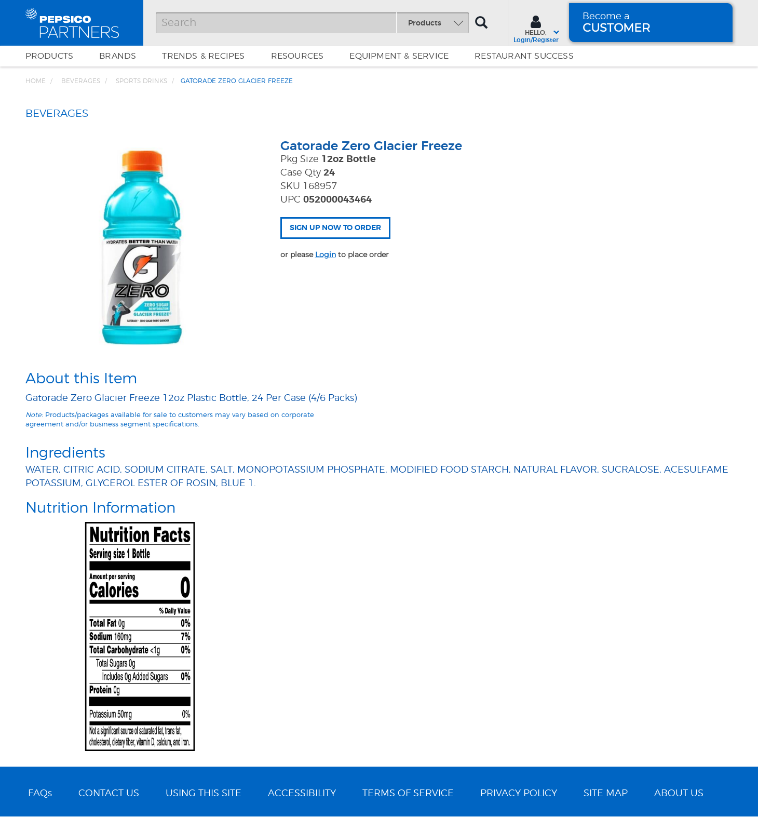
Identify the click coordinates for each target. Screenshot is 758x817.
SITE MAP (606, 793)
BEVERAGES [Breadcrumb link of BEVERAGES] (80, 81)
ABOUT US (678, 793)
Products (49, 56)
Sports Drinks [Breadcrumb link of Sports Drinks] (141, 81)
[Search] (312, 22)
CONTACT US (108, 793)
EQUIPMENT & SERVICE (399, 56)
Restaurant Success (524, 56)
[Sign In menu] (536, 28)
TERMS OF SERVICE (408, 793)
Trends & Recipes (203, 56)
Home (35, 81)
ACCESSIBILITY (302, 793)
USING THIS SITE (203, 793)
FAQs (40, 793)
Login (325, 254)
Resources (297, 56)
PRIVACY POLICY (518, 793)
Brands (117, 56)
